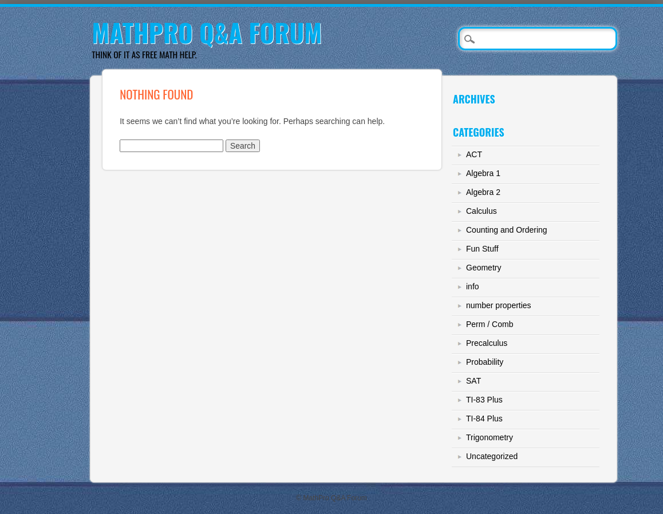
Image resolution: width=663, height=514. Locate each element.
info (472, 286)
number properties (498, 305)
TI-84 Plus (484, 418)
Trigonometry (489, 437)
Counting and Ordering (506, 229)
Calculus (481, 211)
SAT (473, 380)
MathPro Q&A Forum (207, 32)
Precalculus (486, 343)
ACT (474, 154)
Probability (484, 361)
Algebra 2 (483, 192)
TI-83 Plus (484, 399)
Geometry (483, 267)
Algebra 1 (483, 173)
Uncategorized (492, 456)
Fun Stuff (482, 248)
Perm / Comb (489, 324)
